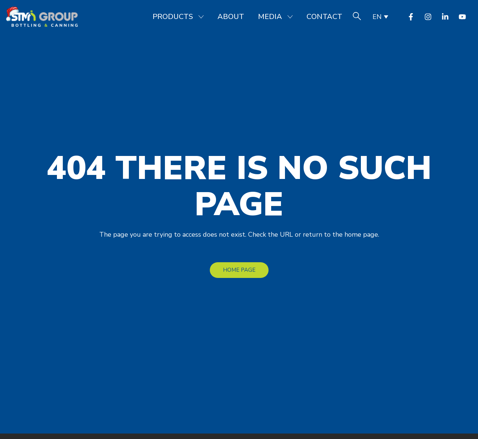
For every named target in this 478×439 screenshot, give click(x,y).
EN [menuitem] (377, 16)
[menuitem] (380, 16)
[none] (380, 16)
